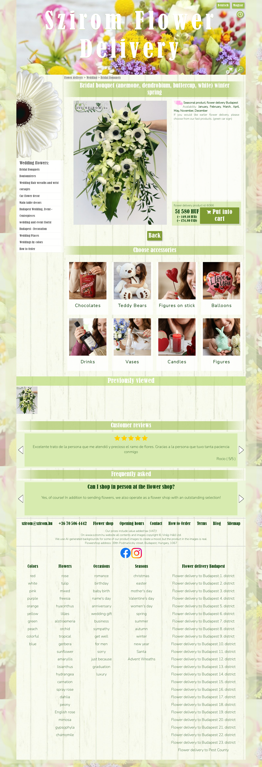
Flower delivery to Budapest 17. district (203, 696)
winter (141, 636)
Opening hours (132, 524)
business (101, 621)
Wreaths (44, 125)
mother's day (141, 590)
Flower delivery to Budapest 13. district (203, 666)
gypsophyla (65, 727)
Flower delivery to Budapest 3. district (203, 590)
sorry (101, 651)
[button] (241, 450)
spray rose (65, 689)
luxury (101, 674)
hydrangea (65, 674)
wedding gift (101, 613)
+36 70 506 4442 (73, 524)
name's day (101, 598)
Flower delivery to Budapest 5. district (203, 606)
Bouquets (44, 94)
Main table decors (30, 202)
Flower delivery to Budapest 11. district (203, 651)
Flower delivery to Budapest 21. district (203, 727)
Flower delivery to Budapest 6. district (203, 613)
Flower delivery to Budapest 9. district (203, 636)
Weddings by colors (31, 242)
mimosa (65, 719)
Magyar (238, 5)
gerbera (65, 643)
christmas (141, 575)
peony (65, 704)
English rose (65, 712)
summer (141, 621)
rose (65, 575)
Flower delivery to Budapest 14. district (203, 674)
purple (32, 598)
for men (101, 643)
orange (33, 606)
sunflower (65, 651)
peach (33, 628)
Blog (217, 524)
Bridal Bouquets (111, 77)
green (32, 621)
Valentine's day (141, 598)
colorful (33, 636)
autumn (141, 628)
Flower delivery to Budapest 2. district (203, 583)
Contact (156, 524)
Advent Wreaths (141, 659)
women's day (141, 606)
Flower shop (39, 137)
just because (101, 659)
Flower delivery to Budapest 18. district (203, 704)
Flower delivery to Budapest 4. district (203, 598)
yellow (32, 613)
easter (141, 583)
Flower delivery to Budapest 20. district (203, 719)
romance (101, 575)
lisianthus (65, 666)
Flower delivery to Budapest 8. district (203, 628)
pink (32, 590)
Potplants (49, 104)
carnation (65, 681)
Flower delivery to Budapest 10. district (203, 643)
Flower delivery (73, 77)
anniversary (101, 606)
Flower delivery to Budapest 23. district (203, 742)
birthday (101, 583)
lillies (65, 613)
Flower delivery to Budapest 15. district (203, 681)
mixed (65, 590)
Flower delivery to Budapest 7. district (203, 621)
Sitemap (233, 524)
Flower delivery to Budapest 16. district (203, 689)
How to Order (27, 249)
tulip (65, 583)
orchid (65, 628)
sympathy (101, 628)
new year (141, 643)
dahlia (65, 696)
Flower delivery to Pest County (203, 749)
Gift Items (34, 86)
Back (154, 236)
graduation (101, 666)
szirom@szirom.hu (37, 524)
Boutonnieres (27, 176)
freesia (64, 598)
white (32, 583)
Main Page (28, 81)
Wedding (91, 77)
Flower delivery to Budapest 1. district (203, 575)
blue (32, 643)
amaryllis (65, 659)
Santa (141, 651)
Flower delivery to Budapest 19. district (203, 712)
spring (141, 613)
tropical (65, 636)
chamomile (65, 734)
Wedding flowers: (34, 163)
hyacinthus (65, 606)
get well (101, 636)
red (32, 575)
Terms (202, 524)
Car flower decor (29, 196)
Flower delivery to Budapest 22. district (203, 734)
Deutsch (223, 5)
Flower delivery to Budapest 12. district (203, 659)
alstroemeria (65, 621)
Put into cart (220, 215)
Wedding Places (29, 235)
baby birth (101, 590)
